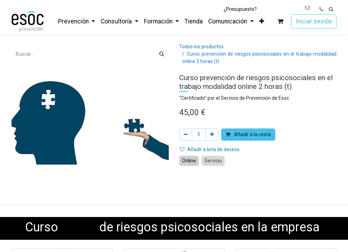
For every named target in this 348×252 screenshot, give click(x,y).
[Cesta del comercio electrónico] (280, 21)
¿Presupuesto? (240, 9)
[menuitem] (76, 21)
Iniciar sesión (314, 21)
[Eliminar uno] (185, 134)
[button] (331, 9)
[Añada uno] (211, 134)
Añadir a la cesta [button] (248, 134)
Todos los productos (201, 46)
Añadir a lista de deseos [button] (210, 149)
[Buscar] (162, 54)
